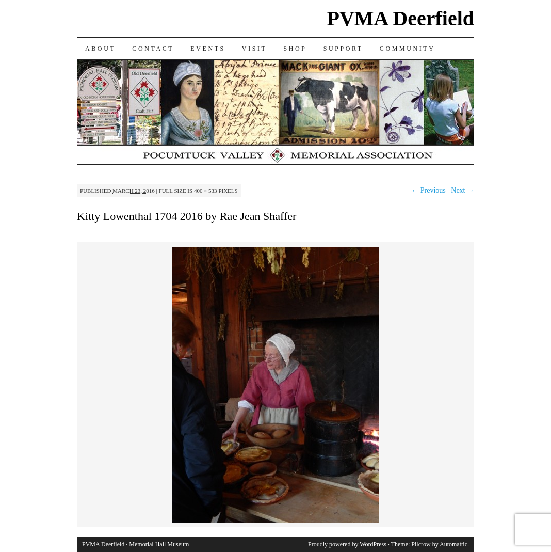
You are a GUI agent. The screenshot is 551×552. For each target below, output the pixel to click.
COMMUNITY (407, 48)
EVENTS (207, 48)
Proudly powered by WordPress (347, 544)
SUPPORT (343, 48)
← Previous (428, 190)
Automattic (453, 544)
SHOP (295, 48)
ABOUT (100, 48)
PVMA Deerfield (400, 18)
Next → (462, 190)
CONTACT (153, 48)
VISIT (254, 48)
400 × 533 (205, 190)
